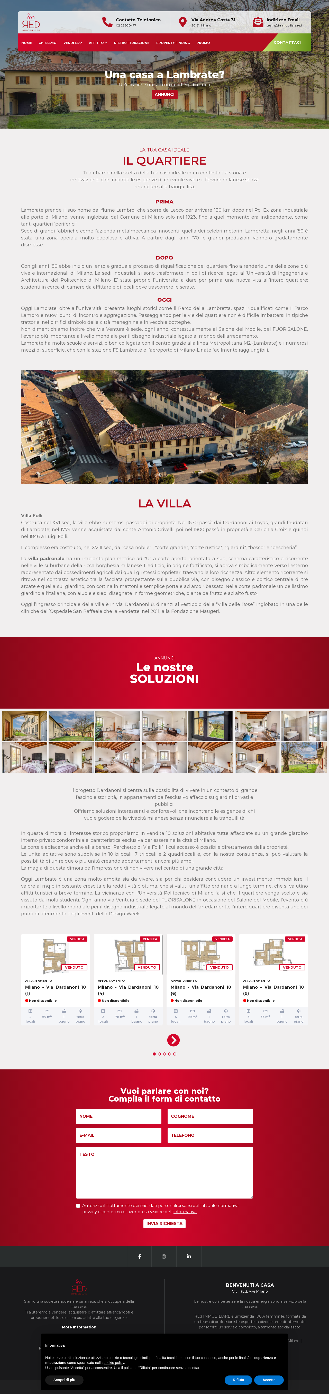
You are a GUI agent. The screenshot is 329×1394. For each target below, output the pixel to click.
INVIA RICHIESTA (164, 1223)
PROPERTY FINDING (173, 43)
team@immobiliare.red (284, 25)
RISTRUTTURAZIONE (131, 43)
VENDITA (72, 43)
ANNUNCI (165, 94)
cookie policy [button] (114, 1363)
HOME (26, 43)
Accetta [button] (269, 1380)
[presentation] (172, 1039)
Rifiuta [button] (238, 1380)
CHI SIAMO (48, 43)
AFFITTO (98, 43)
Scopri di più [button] (64, 1380)
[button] (154, 1054)
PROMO (203, 43)
